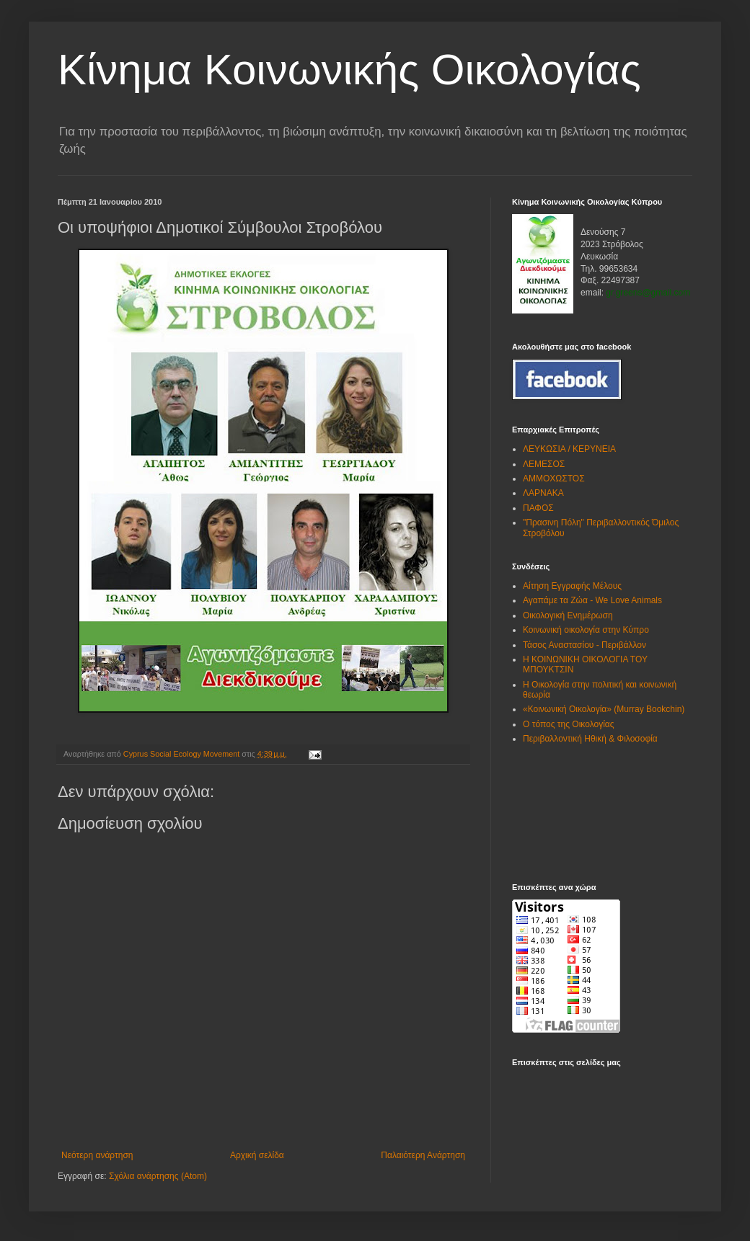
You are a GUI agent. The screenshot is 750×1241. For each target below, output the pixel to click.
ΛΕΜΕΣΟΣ (544, 464)
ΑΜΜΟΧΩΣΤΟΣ (554, 478)
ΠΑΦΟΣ (538, 508)
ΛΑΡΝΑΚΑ (543, 493)
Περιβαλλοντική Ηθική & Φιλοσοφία (590, 739)
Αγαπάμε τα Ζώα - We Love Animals (592, 600)
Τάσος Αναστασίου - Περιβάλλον (584, 645)
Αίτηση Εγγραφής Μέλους (572, 586)
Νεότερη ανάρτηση (97, 1155)
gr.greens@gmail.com (648, 293)
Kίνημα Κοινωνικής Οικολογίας (349, 69)
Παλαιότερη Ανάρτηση (423, 1155)
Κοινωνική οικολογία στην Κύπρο (586, 630)
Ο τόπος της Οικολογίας (568, 724)
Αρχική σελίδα (257, 1155)
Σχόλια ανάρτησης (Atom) (158, 1176)
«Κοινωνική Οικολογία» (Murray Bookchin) (603, 709)
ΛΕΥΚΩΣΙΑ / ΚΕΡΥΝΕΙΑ (569, 449)
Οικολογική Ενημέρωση (568, 615)
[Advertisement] (557, 813)
